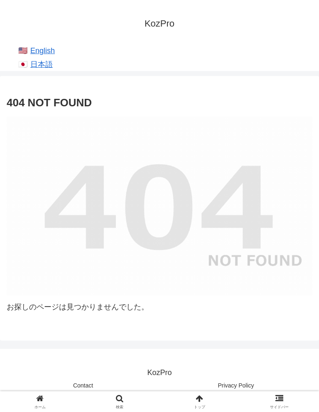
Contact (83, 385)
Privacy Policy (236, 385)
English (42, 51)
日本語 (41, 64)
